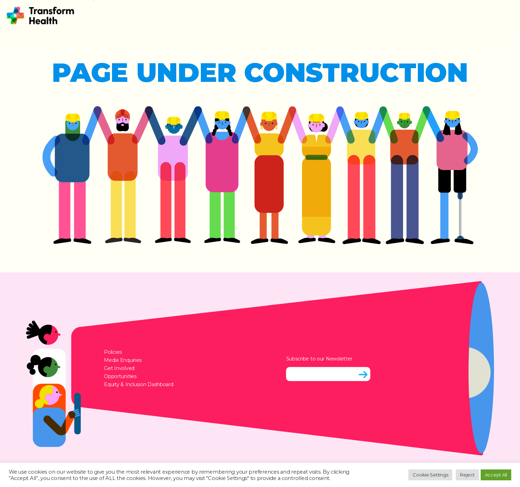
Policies (113, 352)
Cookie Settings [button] (430, 475)
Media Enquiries (122, 360)
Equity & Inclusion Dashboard (138, 384)
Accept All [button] (496, 475)
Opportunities (120, 376)
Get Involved (119, 368)
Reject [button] (467, 475)
